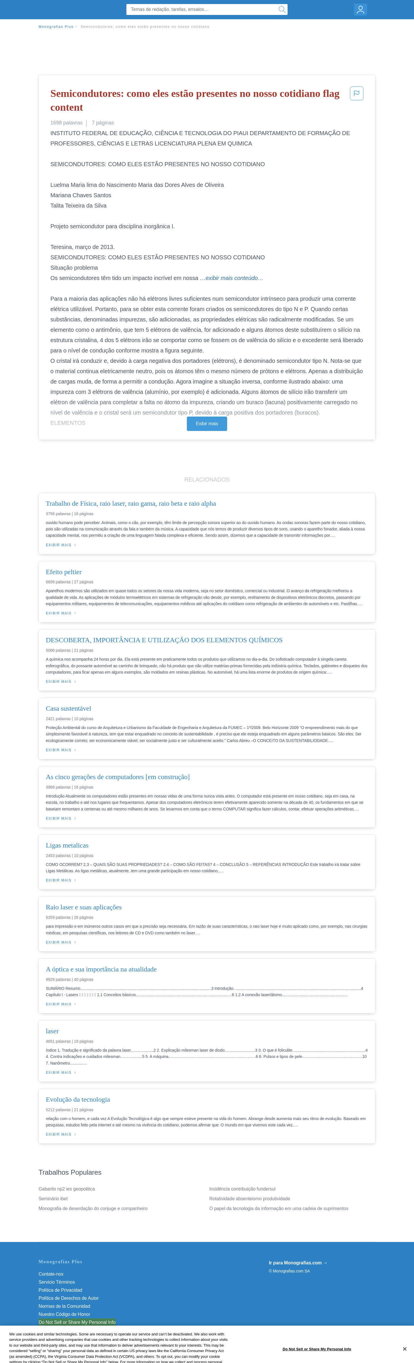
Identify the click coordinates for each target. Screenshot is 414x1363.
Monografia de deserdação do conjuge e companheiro (93, 1208)
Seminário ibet (53, 1198)
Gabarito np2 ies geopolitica (67, 1188)
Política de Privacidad (60, 1290)
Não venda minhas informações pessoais (80, 1322)
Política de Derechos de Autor (69, 1298)
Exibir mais (207, 423)
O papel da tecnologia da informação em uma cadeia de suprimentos (278, 1208)
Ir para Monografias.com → (298, 1262)
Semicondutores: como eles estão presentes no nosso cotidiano (145, 27)
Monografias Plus (56, 27)
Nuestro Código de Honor (64, 1314)
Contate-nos (51, 1274)
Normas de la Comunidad (64, 1306)
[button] (357, 102)
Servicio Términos (57, 1282)
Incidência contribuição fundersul (242, 1188)
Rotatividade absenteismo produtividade (249, 1198)
